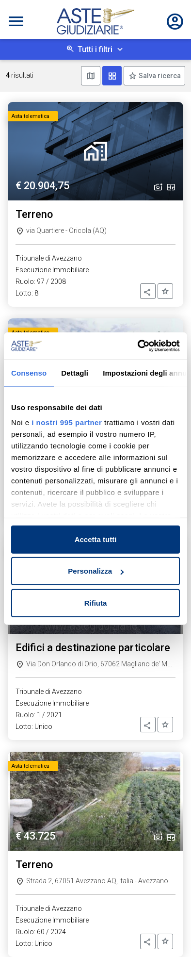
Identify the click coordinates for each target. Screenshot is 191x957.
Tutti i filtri (95, 49)
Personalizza (96, 571)
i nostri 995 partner (67, 422)
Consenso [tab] (29, 372)
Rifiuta (95, 602)
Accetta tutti (96, 539)
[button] (148, 291)
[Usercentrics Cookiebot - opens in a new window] (138, 346)
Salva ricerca (159, 76)
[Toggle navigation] (16, 21)
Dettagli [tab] (74, 372)
